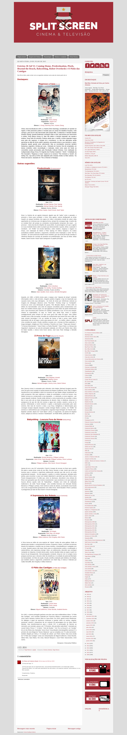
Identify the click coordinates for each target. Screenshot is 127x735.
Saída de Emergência (90, 534)
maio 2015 (89, 631)
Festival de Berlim (89, 428)
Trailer (86, 560)
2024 (88, 594)
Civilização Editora (89, 369)
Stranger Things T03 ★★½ (92, 186)
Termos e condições (60, 57)
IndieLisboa (88, 452)
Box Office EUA (89, 349)
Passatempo (88, 501)
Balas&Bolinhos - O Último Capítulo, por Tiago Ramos (99, 233)
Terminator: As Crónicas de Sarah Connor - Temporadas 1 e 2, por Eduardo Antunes (101, 296)
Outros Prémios (89, 499)
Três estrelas (88, 564)
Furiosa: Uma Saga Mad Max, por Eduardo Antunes (100, 244)
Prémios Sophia (89, 507)
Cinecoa (87, 363)
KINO (86, 462)
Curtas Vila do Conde (90, 379)
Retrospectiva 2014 (90, 532)
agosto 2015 (89, 625)
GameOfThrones (89, 444)
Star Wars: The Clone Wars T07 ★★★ (95, 173)
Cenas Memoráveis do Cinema (93, 359)
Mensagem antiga (74, 728)
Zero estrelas (88, 585)
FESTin (87, 416)
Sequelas (87, 538)
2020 (88, 603)
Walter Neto (88, 582)
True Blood (88, 562)
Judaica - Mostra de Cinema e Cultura (94, 460)
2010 (88, 652)
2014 (88, 643)
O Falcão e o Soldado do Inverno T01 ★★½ (96, 167)
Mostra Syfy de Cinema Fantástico (93, 485)
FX (85, 418)
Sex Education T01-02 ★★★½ (93, 175)
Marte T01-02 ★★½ (90, 184)
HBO (86, 450)
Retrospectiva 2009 (90, 521)
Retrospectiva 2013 (90, 530)
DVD (86, 383)
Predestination (55, 168)
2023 (88, 596)
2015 (88, 614)
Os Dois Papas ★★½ (90, 151)
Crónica (87, 377)
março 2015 (89, 636)
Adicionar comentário (24, 679)
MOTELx (87, 475)
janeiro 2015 (89, 640)
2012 (88, 648)
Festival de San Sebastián (91, 434)
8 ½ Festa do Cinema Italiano (92, 332)
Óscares (87, 587)
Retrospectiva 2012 (90, 528)
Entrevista (87, 405)
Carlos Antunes (89, 355)
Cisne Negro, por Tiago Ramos (93, 287)
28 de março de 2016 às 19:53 (46, 661)
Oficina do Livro (89, 495)
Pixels (52, 246)
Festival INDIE (88, 426)
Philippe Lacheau (56, 459)
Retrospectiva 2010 (90, 523)
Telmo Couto (88, 552)
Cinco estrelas (88, 361)
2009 (88, 654)
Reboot (87, 517)
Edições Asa (88, 401)
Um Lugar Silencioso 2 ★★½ (92, 149)
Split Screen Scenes (90, 542)
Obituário (87, 493)
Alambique (87, 334)
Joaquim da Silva (89, 458)
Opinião (87, 497)
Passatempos (47, 57)
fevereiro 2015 (90, 638)
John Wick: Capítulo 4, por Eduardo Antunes (99, 265)
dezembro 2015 (90, 616)
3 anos (94, 317)
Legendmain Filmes (90, 466)
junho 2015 (89, 629)
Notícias (87, 491)
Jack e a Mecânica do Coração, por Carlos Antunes (101, 307)
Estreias (50, 649)
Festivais (87, 424)
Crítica (86, 375)
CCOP (86, 353)
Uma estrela (88, 568)
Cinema (45, 649)
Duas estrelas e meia (90, 391)
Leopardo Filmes (89, 469)
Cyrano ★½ (88, 138)
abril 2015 (89, 634)
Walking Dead (88, 580)
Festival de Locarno (90, 432)
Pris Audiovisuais (89, 505)
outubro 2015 (89, 620)
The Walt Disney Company (91, 554)
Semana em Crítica (90, 536)
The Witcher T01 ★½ (90, 177)
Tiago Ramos (56, 649)
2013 (88, 645)
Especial (87, 408)
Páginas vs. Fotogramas (91, 509)
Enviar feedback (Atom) (30, 732)
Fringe (86, 442)
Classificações (88, 371)
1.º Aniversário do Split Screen (93, 255)
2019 (88, 605)
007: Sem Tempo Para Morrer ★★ (93, 147)
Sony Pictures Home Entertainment (94, 540)
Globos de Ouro (89, 446)
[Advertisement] (51, 47)
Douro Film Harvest (90, 387)
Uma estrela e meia (90, 570)
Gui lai (57, 84)
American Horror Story (90, 336)
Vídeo (86, 578)
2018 (88, 607)
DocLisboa (87, 385)
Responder (25, 675)
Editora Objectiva (89, 393)
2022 (88, 598)
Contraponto (88, 373)
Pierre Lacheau (67, 459)
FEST (86, 414)
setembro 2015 (90, 623)
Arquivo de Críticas (34, 57)
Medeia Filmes (88, 479)
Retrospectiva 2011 (90, 526)
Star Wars (87, 544)
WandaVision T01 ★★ (90, 169)
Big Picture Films (89, 347)
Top (86, 558)
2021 (88, 601)
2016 (88, 612)
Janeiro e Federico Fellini (91, 456)
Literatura (87, 473)
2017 (88, 610)
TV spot (87, 548)
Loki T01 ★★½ (89, 165)
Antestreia (87, 338)
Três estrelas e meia (90, 566)
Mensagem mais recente (26, 728)
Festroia (87, 440)
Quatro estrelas (89, 511)
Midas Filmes (88, 481)
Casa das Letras (89, 357)
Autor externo (88, 342)
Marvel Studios (88, 477)
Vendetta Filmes (89, 572)
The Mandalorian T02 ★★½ (92, 171)
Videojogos (88, 574)
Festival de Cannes (90, 430)
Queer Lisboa (88, 515)
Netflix (86, 489)
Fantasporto (88, 420)
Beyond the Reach (57, 336)
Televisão (87, 550)
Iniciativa (87, 454)
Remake (87, 519)
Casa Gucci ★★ (89, 140)
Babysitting (66, 419)
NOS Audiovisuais (89, 487)
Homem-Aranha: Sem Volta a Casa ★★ (95, 145)
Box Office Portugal (90, 351)
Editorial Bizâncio (89, 395)
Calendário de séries (98, 222)
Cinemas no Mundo (90, 367)
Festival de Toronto (90, 436)
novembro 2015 (90, 618)
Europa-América (89, 412)
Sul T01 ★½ (88, 179)
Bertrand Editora (89, 344)
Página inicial (22, 57)
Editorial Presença (89, 397)
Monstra (87, 483)
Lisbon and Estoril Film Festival (93, 471)
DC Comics (88, 381)
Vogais (86, 576)
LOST (86, 465)
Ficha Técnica (74, 57)
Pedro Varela (53, 605)
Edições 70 (88, 399)
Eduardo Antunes (89, 403)
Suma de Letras (89, 546)
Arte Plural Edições (90, 340)
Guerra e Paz (88, 448)
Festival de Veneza (90, 438)
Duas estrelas (88, 389)
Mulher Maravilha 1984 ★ (91, 155)
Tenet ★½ (87, 157)
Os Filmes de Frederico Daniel (30, 661)
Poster (86, 503)
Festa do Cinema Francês (91, 422)
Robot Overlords (62, 495)
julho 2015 (89, 627)
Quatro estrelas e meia (90, 513)
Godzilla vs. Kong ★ (90, 153)
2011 (88, 650)
